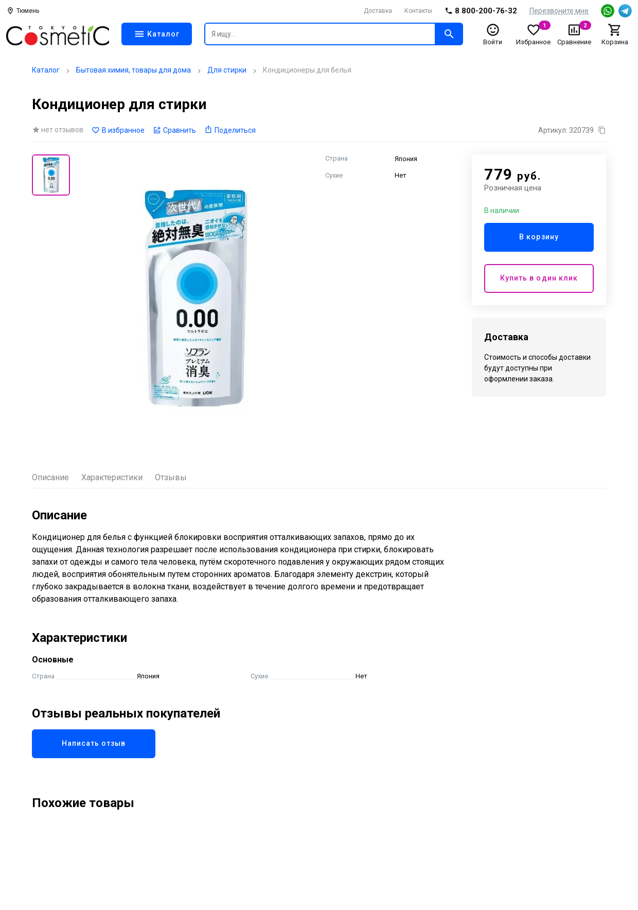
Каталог (46, 70)
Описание (50, 477)
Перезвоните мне (559, 10)
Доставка (378, 10)
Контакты (418, 10)
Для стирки (226, 70)
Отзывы (171, 477)
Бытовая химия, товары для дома (133, 70)
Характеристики (112, 477)
